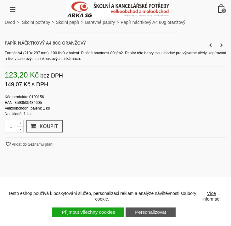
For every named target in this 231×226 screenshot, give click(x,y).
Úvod (10, 22)
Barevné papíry (100, 22)
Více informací (211, 196)
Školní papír (67, 22)
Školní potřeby (36, 22)
